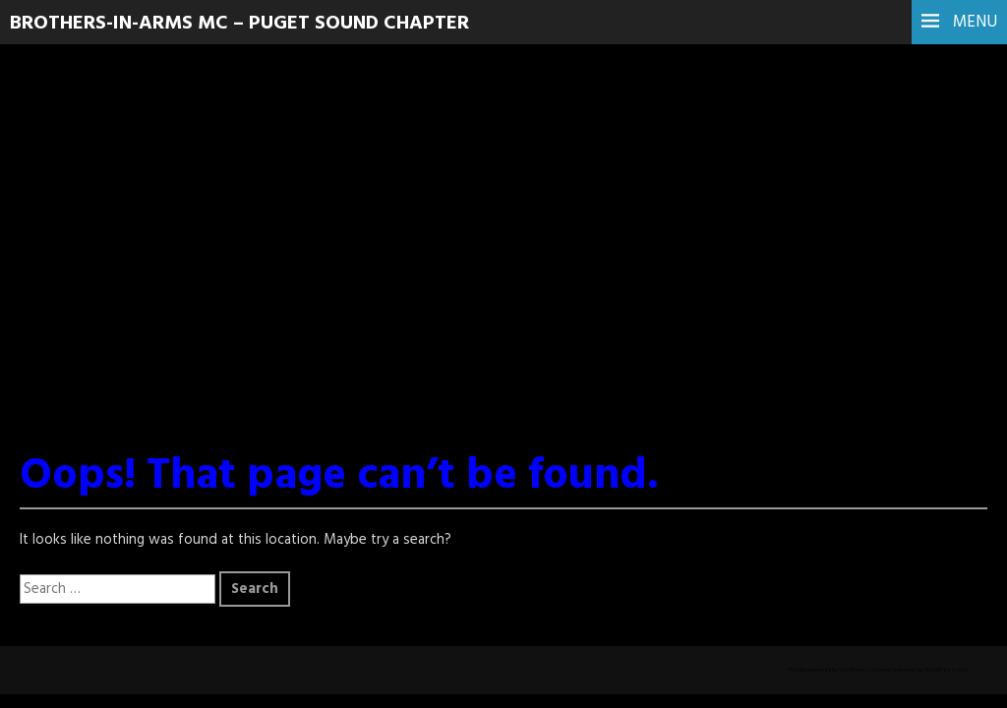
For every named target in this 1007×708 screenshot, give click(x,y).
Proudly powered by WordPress (829, 670)
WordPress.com (945, 670)
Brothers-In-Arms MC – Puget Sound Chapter (239, 23)
